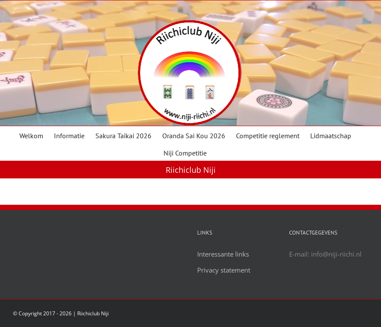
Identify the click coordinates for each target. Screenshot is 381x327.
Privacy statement (223, 270)
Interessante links (223, 254)
